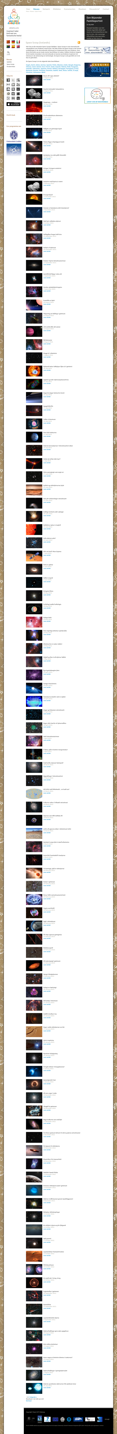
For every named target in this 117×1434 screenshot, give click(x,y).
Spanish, (49, 65)
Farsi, (44, 67)
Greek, (53, 67)
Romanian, (29, 70)
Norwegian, (62, 69)
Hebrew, (64, 67)
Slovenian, (49, 70)
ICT (38, 1412)
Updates (9, 62)
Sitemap (42, 1412)
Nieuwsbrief (94, 9)
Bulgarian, (77, 65)
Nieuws (9, 59)
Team (34, 1412)
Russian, (36, 70)
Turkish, (70, 70)
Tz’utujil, (75, 70)
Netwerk (46, 9)
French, (48, 67)
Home (27, 11)
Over (28, 9)
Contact (106, 9)
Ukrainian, (29, 72)
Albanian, (60, 65)
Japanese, (44, 69)
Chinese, (29, 67)
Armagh (107, 1419)
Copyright (29, 1412)
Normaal (29, 1401)
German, (43, 65)
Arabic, (66, 65)
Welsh (43, 72)
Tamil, (61, 70)
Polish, (54, 65)
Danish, (39, 67)
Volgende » (33, 1397)
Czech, (34, 67)
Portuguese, (70, 69)
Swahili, (56, 70)
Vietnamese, (37, 72)
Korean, (50, 69)
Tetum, (65, 70)
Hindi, (69, 67)
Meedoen (82, 9)
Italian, (38, 65)
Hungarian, (74, 67)
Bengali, (71, 65)
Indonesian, (37, 69)
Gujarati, (58, 67)
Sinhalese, (42, 70)
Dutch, (33, 65)
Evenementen (69, 9)
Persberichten (11, 66)
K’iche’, (76, 69)
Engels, (28, 65)
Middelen (57, 9)
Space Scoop (10, 64)
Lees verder (47, 79)
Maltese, (55, 69)
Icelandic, (29, 69)
